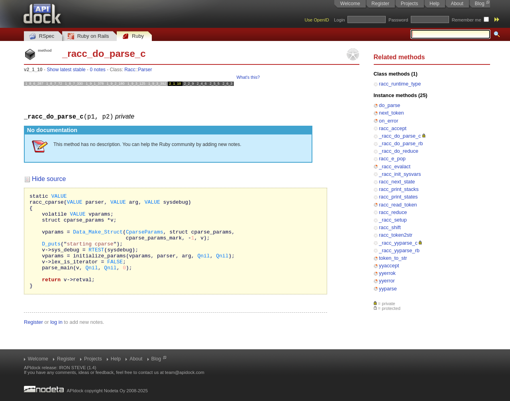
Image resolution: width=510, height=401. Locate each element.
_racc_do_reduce (398, 151)
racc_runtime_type (400, 84)
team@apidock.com (184, 372)
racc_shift (390, 227)
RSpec (41, 36)
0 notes (97, 69)
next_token (391, 113)
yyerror (387, 281)
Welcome (350, 3)
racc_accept (392, 128)
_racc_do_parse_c (400, 136)
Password (398, 20)
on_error (388, 121)
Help (434, 3)
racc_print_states (398, 197)
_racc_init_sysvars (400, 174)
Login (339, 20)
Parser (145, 69)
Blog (479, 3)
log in (56, 341)
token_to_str (393, 258)
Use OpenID (316, 20)
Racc (129, 69)
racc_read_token (398, 205)
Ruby (133, 36)
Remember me (466, 20)
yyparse (388, 289)
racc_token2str (395, 235)
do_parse (389, 105)
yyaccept (389, 266)
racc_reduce (393, 212)
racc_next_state (397, 182)
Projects (409, 3)
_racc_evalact (394, 166)
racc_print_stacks (399, 189)
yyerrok (387, 273)
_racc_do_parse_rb (401, 143)
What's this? (248, 77)
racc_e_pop (392, 159)
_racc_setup (393, 220)
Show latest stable (66, 69)
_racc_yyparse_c (398, 243)
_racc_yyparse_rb (399, 250)
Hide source (49, 178)
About (457, 3)
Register (380, 3)
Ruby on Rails (88, 36)
